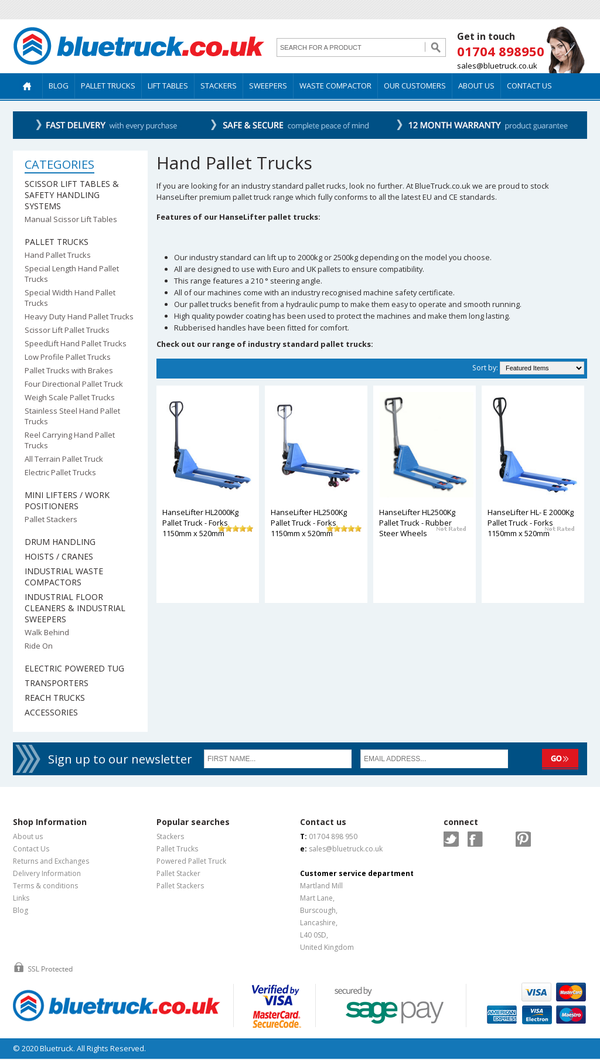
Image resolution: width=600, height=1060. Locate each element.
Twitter (451, 839)
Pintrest (523, 839)
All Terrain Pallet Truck (64, 459)
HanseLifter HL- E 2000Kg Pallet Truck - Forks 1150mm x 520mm (531, 522)
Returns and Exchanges (51, 861)
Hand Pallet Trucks (58, 255)
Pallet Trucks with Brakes (69, 370)
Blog (20, 910)
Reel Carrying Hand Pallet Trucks (70, 440)
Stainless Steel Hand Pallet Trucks (72, 416)
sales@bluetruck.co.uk (497, 65)
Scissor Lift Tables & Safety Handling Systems (72, 195)
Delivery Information (47, 873)
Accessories (51, 712)
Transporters (56, 683)
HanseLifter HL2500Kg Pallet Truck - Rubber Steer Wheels (417, 522)
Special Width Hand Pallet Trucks (70, 297)
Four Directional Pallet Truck (74, 384)
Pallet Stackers (51, 519)
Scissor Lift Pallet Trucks (67, 330)
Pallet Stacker (178, 873)
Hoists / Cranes (59, 556)
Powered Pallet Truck (191, 861)
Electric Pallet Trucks (60, 472)
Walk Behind (47, 632)
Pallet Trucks (56, 241)
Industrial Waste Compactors (64, 576)
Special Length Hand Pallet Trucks (72, 273)
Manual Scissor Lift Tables (71, 219)
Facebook (475, 839)
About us (28, 836)
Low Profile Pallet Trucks (68, 357)
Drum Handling (60, 541)
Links (21, 898)
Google (499, 839)
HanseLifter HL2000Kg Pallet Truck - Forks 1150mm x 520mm (200, 522)
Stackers (170, 836)
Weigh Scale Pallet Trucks (70, 397)
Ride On (39, 645)
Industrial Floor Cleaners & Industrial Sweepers (75, 608)
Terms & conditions (45, 886)
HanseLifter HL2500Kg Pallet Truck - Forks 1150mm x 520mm (309, 522)
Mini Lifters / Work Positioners (67, 500)
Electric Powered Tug (74, 668)
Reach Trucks (55, 697)
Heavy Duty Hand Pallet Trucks (79, 316)
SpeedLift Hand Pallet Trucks (76, 343)
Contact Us (31, 849)
